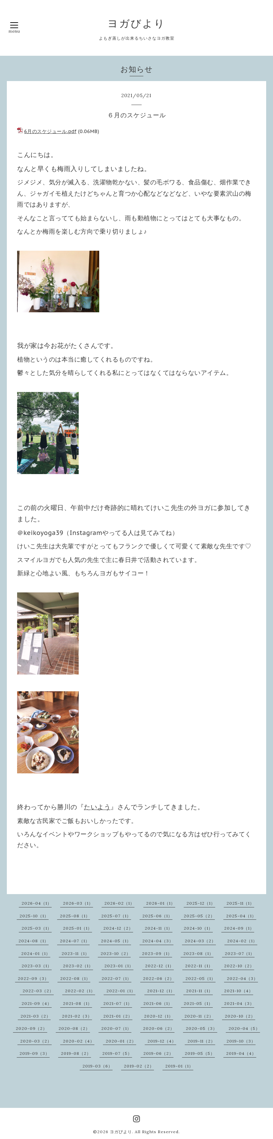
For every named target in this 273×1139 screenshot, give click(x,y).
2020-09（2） (31, 1028)
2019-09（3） (35, 1053)
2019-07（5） (117, 1053)
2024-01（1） (35, 953)
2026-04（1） (37, 903)
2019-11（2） (201, 1041)
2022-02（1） (80, 990)
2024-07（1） (75, 940)
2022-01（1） (120, 990)
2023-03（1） (37, 965)
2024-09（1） (239, 928)
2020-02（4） (78, 1041)
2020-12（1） (158, 1016)
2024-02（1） (242, 940)
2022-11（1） (199, 965)
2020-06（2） (158, 1028)
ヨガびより (136, 23)
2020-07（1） (116, 1028)
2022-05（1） (200, 978)
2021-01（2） (117, 1016)
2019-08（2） (76, 1053)
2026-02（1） (119, 903)
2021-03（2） (36, 1016)
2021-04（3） (239, 1003)
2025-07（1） (116, 915)
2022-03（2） (38, 990)
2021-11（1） (199, 990)
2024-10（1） (198, 928)
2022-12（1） (159, 965)
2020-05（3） (201, 1028)
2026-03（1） (78, 903)
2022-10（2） (239, 965)
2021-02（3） (77, 1016)
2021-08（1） (77, 1003)
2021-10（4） (238, 990)
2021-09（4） (37, 1003)
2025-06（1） (157, 915)
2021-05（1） (198, 1003)
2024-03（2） (200, 940)
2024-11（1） (158, 928)
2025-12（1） (200, 903)
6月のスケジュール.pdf (50, 131)
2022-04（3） (242, 978)
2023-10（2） (116, 953)
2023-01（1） (118, 965)
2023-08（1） (198, 953)
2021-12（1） (161, 990)
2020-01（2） (121, 1041)
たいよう (97, 807)
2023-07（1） (240, 953)
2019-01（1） (179, 1066)
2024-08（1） (33, 940)
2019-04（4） (241, 1053)
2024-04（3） (157, 940)
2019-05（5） (200, 1053)
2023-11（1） (75, 953)
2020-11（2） (198, 1016)
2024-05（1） (116, 940)
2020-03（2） (36, 1041)
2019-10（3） (241, 1041)
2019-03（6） (97, 1066)
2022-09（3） (33, 978)
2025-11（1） (240, 903)
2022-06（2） (158, 978)
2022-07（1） (116, 978)
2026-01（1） (160, 903)
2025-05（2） (199, 915)
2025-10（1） (34, 915)
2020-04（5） (244, 1028)
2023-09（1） (157, 953)
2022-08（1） (75, 978)
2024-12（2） (118, 928)
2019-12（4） (161, 1041)
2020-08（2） (74, 1028)
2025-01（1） (77, 928)
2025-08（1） (75, 915)
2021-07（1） (117, 1003)
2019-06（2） (158, 1053)
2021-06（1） (157, 1003)
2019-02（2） (139, 1066)
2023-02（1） (78, 965)
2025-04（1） (241, 915)
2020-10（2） (240, 1016)
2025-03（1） (37, 928)
